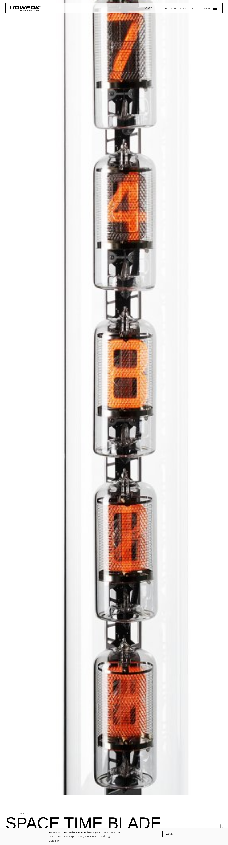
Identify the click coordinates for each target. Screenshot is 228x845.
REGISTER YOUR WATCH (179, 8)
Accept (171, 833)
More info (54, 840)
